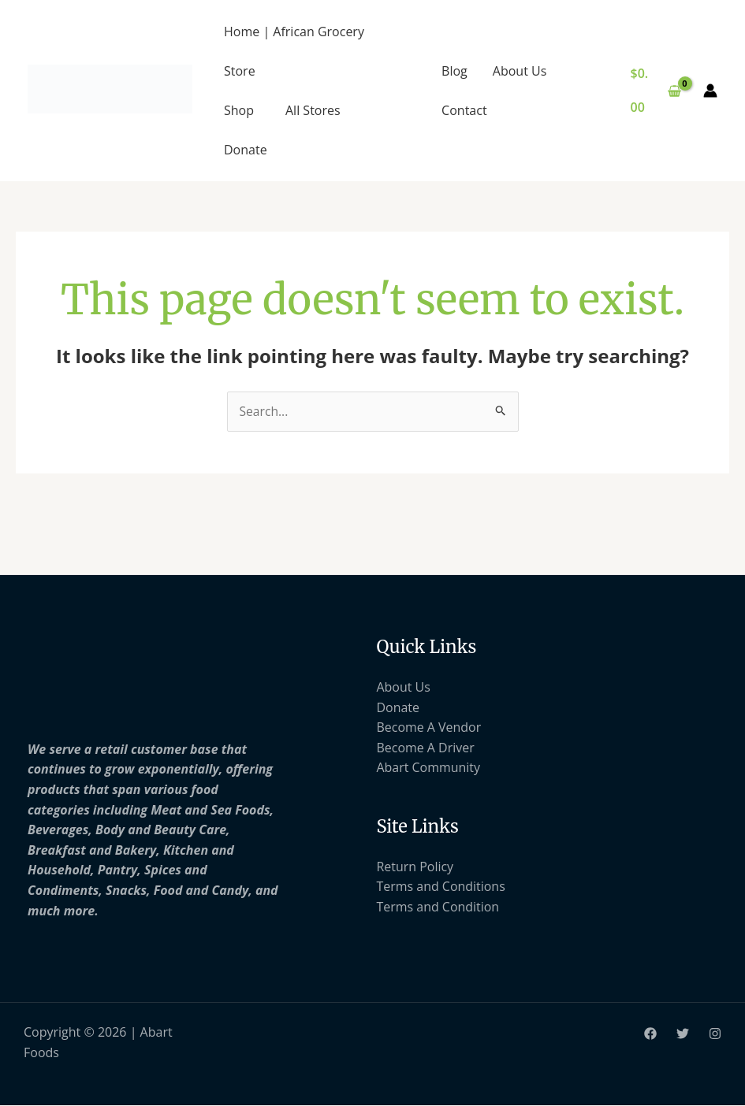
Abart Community (429, 768)
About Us (520, 71)
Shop (239, 110)
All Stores (313, 110)
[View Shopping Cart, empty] (655, 90)
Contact (463, 110)
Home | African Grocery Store (294, 51)
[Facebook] (650, 1034)
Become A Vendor (429, 728)
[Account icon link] (710, 91)
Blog (454, 71)
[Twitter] (682, 1034)
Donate (245, 149)
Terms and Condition (438, 907)
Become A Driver (426, 747)
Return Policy (415, 866)
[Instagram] (715, 1034)
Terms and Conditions (441, 887)
